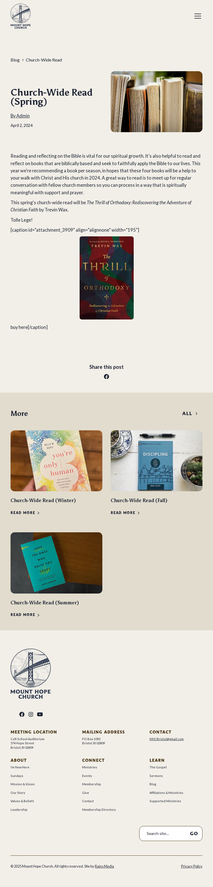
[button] (196, 16)
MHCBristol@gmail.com (166, 739)
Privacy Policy (191, 866)
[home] (21, 16)
